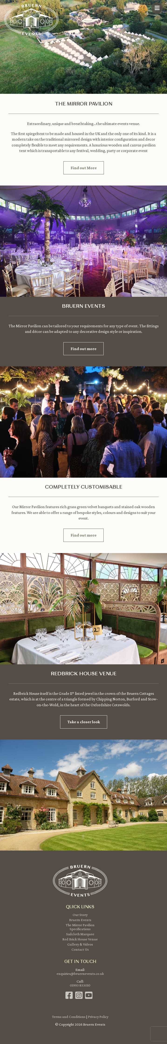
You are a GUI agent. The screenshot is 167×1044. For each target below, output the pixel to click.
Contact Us (80, 949)
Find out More (84, 168)
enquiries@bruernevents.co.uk (80, 974)
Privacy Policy (98, 1017)
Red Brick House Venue (80, 939)
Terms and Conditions (68, 1017)
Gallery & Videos (80, 944)
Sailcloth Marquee (80, 934)
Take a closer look (83, 722)
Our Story (80, 915)
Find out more (83, 348)
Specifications (80, 929)
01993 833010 (80, 985)
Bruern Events (80, 920)
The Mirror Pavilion (80, 925)
